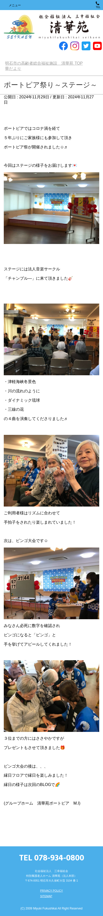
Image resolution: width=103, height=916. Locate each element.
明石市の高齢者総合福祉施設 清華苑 (51, 27)
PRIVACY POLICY (51, 890)
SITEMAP (46, 896)
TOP (44, 63)
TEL (98, 5)
